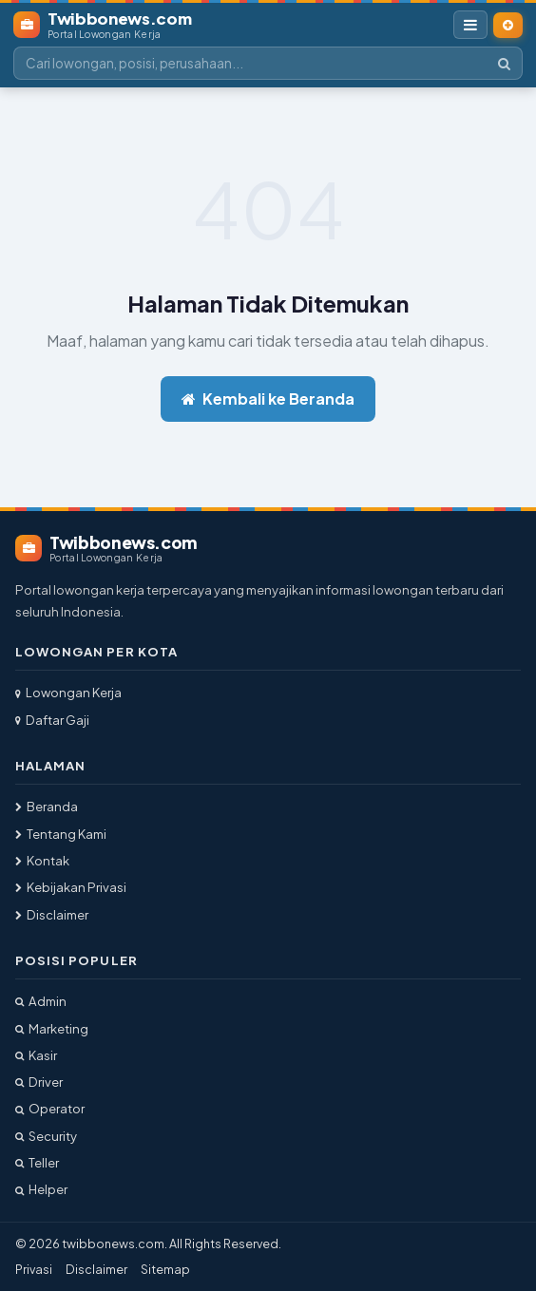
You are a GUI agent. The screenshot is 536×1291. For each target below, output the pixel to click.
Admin (41, 1001)
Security (46, 1136)
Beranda (46, 806)
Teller (37, 1162)
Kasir (36, 1055)
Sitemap (165, 1269)
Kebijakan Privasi (70, 887)
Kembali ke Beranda (268, 398)
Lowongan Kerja (68, 692)
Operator (50, 1108)
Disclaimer (51, 914)
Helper (41, 1189)
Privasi (33, 1269)
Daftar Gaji (52, 720)
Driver (39, 1081)
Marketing (51, 1028)
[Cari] (504, 63)
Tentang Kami (60, 834)
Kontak (42, 860)
